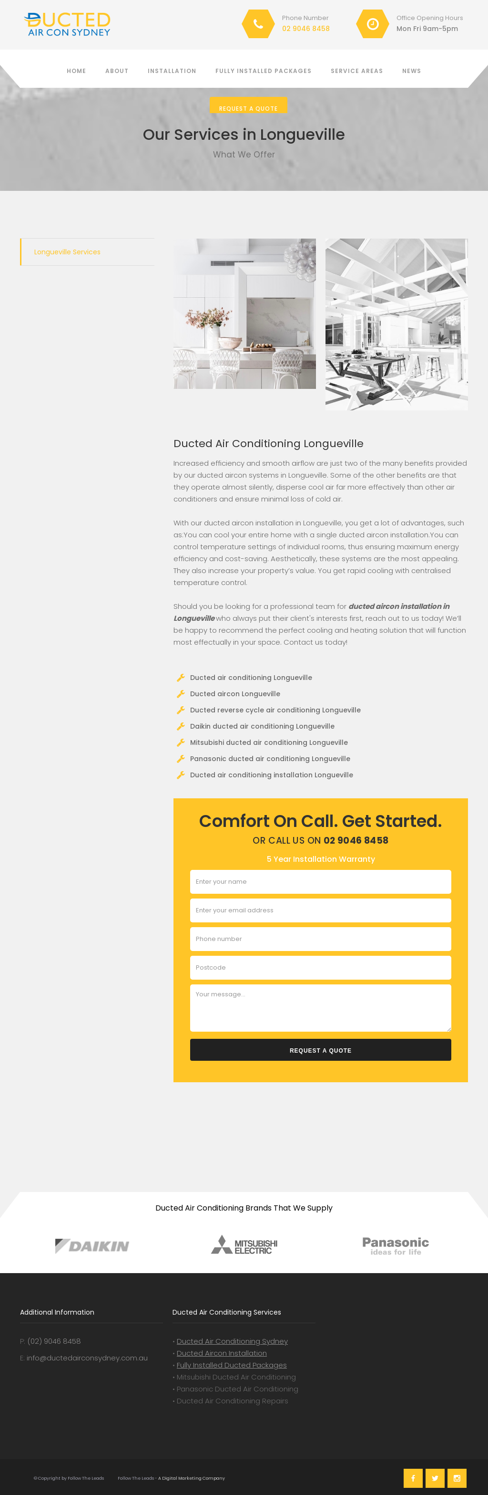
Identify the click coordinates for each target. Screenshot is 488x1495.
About (117, 71)
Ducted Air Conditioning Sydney (232, 1341)
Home (76, 71)
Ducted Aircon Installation (222, 1353)
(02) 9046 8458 (54, 1341)
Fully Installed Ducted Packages (232, 1365)
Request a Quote (248, 109)
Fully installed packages (263, 71)
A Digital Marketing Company (191, 1478)
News (411, 71)
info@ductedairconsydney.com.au (87, 1358)
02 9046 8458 (306, 28)
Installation (172, 71)
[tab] (87, 252)
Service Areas (357, 71)
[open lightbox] (244, 314)
